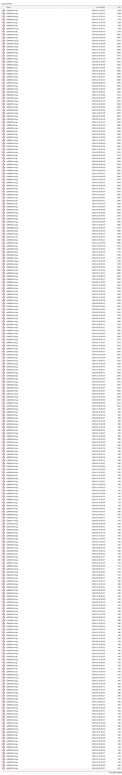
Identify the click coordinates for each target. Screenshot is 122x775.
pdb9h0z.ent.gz (12, 191)
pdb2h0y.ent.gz (12, 599)
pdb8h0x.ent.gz (12, 74)
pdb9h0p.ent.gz (12, 318)
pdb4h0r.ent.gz (12, 415)
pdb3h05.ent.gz (12, 530)
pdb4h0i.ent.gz (12, 672)
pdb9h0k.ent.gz (12, 207)
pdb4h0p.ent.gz (12, 303)
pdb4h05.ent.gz (12, 418)
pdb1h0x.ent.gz (12, 708)
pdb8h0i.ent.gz (12, 155)
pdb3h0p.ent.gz (12, 376)
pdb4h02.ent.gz (12, 47)
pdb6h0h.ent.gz (12, 86)
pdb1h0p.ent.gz (12, 699)
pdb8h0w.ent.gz (12, 37)
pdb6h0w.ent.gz (12, 288)
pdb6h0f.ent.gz (12, 10)
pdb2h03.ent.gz (12, 557)
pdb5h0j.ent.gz (12, 635)
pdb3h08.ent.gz (12, 385)
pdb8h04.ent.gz (12, 566)
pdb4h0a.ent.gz (12, 216)
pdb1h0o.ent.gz (12, 587)
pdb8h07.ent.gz (12, 59)
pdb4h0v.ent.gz (12, 188)
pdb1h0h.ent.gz (12, 98)
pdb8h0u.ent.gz (12, 219)
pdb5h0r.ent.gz (12, 146)
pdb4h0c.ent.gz (12, 285)
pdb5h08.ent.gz (12, 397)
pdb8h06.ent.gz (12, 282)
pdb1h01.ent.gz (12, 548)
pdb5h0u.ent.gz (12, 693)
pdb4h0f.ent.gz (12, 430)
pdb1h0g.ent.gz (12, 255)
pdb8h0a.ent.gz (12, 176)
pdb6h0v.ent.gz (12, 427)
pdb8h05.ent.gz (12, 726)
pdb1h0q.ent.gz (12, 231)
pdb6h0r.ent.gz (12, 533)
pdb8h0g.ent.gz (12, 228)
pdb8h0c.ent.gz (12, 167)
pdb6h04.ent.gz (12, 16)
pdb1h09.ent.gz (12, 524)
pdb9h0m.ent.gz (13, 41)
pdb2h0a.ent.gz (12, 617)
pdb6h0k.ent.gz (12, 738)
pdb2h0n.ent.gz (12, 765)
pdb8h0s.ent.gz (12, 321)
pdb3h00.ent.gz (12, 602)
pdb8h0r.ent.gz (12, 690)
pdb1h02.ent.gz (12, 756)
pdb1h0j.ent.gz (12, 668)
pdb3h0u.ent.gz (12, 300)
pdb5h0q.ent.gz (12, 379)
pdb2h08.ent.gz (12, 391)
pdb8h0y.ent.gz (12, 80)
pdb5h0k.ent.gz (12, 638)
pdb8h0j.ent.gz (12, 554)
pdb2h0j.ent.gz (12, 662)
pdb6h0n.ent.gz (12, 342)
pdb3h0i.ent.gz (12, 735)
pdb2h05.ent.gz (12, 768)
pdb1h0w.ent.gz (12, 400)
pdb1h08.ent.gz (12, 584)
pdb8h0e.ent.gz (12, 705)
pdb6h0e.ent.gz (12, 143)
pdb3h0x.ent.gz (12, 723)
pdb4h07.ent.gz (12, 521)
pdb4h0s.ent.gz (12, 354)
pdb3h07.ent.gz (12, 496)
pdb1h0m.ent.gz (13, 261)
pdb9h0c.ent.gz (12, 291)
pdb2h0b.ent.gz (12, 345)
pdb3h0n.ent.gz (12, 653)
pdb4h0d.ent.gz (12, 249)
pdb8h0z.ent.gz (12, 77)
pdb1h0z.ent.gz (12, 113)
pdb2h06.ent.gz (12, 388)
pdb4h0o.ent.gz (12, 339)
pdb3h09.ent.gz (12, 122)
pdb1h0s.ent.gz (12, 714)
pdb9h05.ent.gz (12, 626)
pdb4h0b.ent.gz (12, 511)
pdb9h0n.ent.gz (12, 306)
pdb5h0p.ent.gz (12, 681)
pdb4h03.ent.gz (12, 179)
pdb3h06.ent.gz (12, 128)
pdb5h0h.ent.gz (12, 442)
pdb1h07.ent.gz (12, 563)
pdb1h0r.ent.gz (12, 720)
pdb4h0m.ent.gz (13, 44)
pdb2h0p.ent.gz (12, 92)
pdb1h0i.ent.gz (12, 237)
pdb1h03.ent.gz (12, 629)
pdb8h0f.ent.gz (12, 702)
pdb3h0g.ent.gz (12, 13)
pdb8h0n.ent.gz (12, 243)
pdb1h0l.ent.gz (12, 56)
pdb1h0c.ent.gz (12, 505)
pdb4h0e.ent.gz (12, 611)
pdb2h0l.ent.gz (12, 578)
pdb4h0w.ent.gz (12, 213)
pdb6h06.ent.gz (12, 149)
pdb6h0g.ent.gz (12, 19)
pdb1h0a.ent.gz (12, 696)
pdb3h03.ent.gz (12, 252)
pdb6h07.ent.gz (12, 433)
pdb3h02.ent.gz (12, 152)
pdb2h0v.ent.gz (12, 361)
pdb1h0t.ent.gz (12, 31)
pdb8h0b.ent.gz (12, 170)
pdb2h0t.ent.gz (12, 596)
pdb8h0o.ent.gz (12, 403)
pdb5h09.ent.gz (12, 457)
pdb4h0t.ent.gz (12, 185)
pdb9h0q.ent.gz (12, 101)
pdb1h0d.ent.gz (12, 406)
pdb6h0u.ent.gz (12, 351)
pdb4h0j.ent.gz (12, 246)
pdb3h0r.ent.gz (12, 22)
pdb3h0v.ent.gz (12, 581)
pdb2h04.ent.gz (12, 593)
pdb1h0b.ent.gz (12, 448)
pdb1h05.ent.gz (12, 560)
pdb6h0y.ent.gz (12, 297)
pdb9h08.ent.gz (12, 675)
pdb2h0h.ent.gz (12, 454)
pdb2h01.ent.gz (12, 711)
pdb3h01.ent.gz (12, 641)
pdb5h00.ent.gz (12, 234)
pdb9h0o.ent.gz (12, 309)
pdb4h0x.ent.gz (12, 182)
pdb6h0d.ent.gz (12, 315)
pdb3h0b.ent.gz (12, 240)
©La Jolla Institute (115, 772)
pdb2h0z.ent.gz (12, 527)
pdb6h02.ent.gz (12, 71)
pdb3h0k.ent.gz (12, 545)
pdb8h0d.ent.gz (12, 161)
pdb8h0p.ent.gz (12, 279)
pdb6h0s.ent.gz (12, 348)
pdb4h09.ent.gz (12, 50)
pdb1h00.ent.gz (12, 572)
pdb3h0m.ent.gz (13, 28)
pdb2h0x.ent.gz (12, 508)
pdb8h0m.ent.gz (13, 499)
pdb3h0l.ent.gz (12, 25)
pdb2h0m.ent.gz (13, 569)
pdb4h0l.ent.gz (12, 131)
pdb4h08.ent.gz (12, 490)
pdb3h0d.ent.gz (12, 472)
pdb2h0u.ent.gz (12, 650)
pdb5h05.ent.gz (12, 137)
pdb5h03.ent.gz (12, 487)
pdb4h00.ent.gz (12, 451)
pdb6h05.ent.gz (12, 684)
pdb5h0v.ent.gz (12, 445)
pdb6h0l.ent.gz (12, 741)
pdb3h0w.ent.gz (12, 551)
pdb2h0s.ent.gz (12, 518)
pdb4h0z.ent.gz (12, 623)
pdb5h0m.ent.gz (13, 678)
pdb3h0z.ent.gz (12, 333)
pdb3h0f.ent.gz (12, 762)
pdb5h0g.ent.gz (12, 439)
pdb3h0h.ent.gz (12, 759)
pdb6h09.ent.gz (12, 665)
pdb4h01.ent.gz (12, 463)
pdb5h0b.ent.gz (12, 436)
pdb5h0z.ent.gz (12, 747)
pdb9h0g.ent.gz (12, 258)
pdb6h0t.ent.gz (12, 421)
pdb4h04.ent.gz (12, 210)
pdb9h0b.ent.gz (12, 95)
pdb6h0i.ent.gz (12, 125)
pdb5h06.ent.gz (12, 110)
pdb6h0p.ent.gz (12, 194)
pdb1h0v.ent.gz (12, 370)
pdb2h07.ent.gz (12, 394)
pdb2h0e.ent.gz (12, 659)
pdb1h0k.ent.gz (12, 324)
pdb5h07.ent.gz (12, 336)
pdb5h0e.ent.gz (12, 466)
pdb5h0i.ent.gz (12, 158)
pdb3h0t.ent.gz (12, 469)
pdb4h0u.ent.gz (12, 264)
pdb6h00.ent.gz (12, 481)
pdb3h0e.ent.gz (12, 270)
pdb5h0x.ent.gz (12, 644)
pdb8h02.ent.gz (12, 717)
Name (9, 7)
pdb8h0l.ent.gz (12, 493)
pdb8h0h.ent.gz (12, 412)
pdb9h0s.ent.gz (12, 539)
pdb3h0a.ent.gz (12, 424)
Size (119, 7)
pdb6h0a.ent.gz (12, 536)
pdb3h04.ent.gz (12, 605)
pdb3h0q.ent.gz (12, 119)
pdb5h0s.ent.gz (12, 116)
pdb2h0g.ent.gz (12, 478)
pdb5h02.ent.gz (12, 409)
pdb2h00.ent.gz (12, 367)
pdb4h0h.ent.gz (12, 620)
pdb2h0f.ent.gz (12, 656)
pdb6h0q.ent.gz (12, 89)
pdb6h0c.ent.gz (12, 312)
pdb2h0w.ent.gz (12, 515)
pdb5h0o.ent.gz (12, 647)
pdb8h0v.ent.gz (12, 34)
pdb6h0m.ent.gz (13, 330)
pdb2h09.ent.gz (12, 729)
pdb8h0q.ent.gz (12, 276)
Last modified (100, 7)
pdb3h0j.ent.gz (12, 134)
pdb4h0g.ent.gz (12, 632)
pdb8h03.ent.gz (12, 590)
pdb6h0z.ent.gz (12, 294)
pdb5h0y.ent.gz (12, 744)
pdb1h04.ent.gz (12, 732)
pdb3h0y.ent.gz (12, 608)
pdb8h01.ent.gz (12, 62)
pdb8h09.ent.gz (12, 164)
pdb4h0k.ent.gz (12, 542)
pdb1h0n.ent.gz (12, 575)
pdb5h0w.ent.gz (12, 750)
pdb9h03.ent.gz (12, 104)
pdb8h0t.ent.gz (12, 502)
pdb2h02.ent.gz (12, 382)
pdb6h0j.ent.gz (12, 68)
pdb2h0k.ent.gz (12, 373)
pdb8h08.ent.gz (12, 53)
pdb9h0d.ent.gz (12, 273)
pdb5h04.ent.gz (12, 460)
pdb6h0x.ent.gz (12, 364)
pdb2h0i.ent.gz (12, 475)
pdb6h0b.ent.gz (12, 222)
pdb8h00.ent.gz (12, 65)
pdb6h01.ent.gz (12, 140)
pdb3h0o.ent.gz (12, 614)
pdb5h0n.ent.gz (12, 484)
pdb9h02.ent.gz (12, 358)
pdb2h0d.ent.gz (12, 687)
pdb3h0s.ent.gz (12, 107)
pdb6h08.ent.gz (12, 267)
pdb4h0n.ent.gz (12, 83)
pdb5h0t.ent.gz (12, 204)
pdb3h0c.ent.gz (12, 198)
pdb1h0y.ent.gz (12, 753)
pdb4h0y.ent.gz (12, 173)
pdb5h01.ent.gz (12, 225)
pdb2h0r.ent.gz (12, 201)
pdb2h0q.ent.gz (12, 327)
